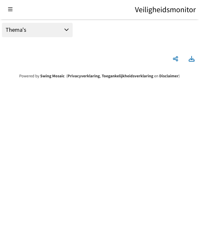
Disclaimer (168, 76)
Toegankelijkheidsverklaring (127, 76)
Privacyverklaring (84, 76)
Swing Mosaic (52, 76)
